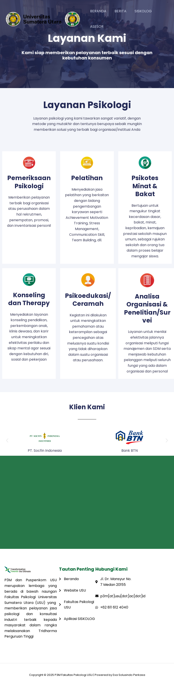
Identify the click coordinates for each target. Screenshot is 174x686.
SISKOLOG (140, 11)
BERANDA (97, 11)
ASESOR (96, 26)
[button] (7, 440)
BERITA (119, 11)
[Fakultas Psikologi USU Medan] (87, 502)
